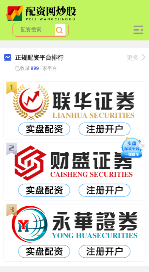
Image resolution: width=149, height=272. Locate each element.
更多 (136, 57)
